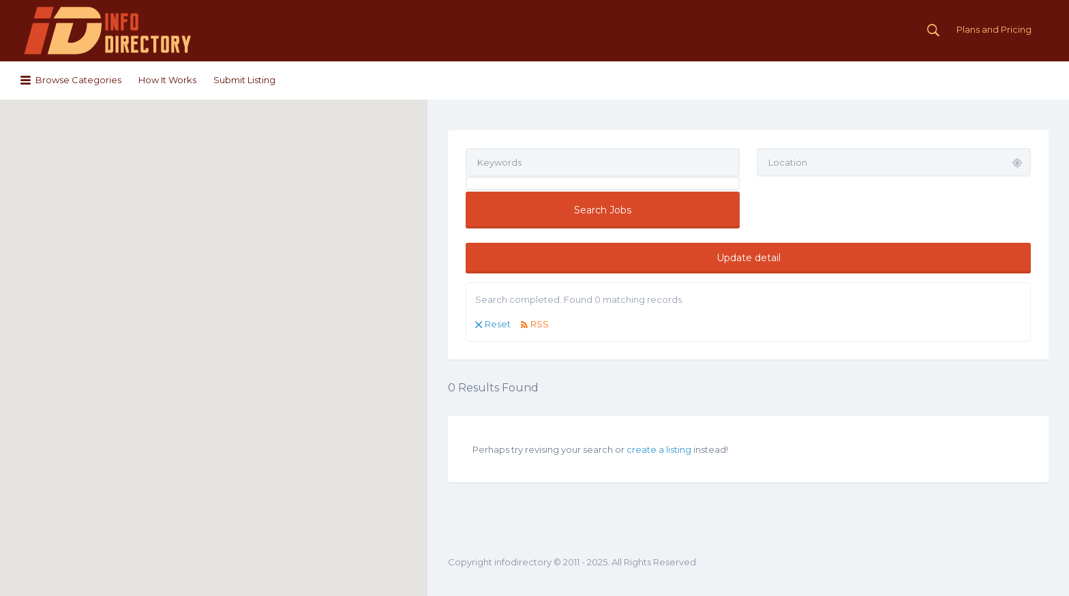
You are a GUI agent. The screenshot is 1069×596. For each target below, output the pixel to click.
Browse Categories (78, 79)
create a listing (659, 449)
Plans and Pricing (994, 29)
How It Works (167, 79)
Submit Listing (244, 79)
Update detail (749, 258)
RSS (539, 323)
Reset (498, 323)
